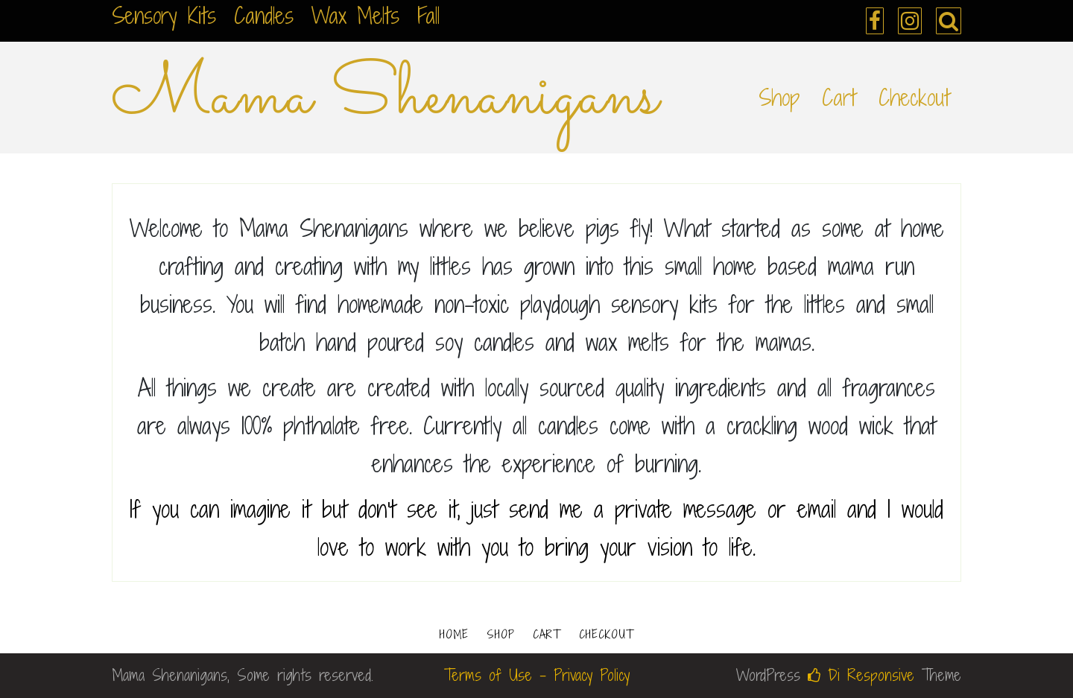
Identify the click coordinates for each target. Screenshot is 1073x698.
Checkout (914, 97)
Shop (779, 97)
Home (454, 634)
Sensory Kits (164, 16)
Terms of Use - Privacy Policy (537, 675)
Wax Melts (355, 16)
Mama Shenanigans (385, 97)
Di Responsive (861, 675)
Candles (264, 16)
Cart (839, 97)
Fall (428, 16)
